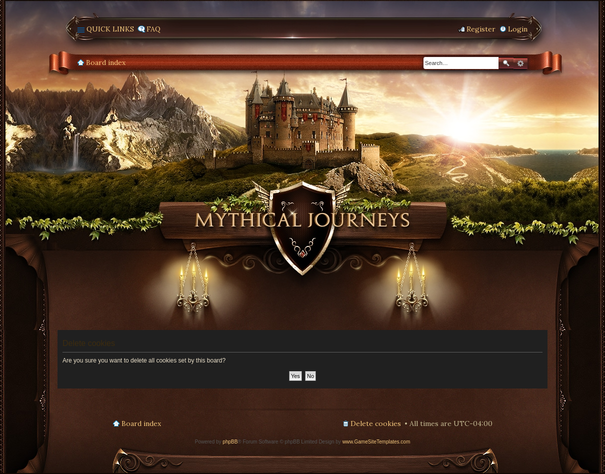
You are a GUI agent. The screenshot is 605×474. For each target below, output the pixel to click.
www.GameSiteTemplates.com (376, 441)
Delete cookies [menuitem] (375, 423)
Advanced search (521, 63)
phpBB (230, 441)
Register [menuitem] (481, 29)
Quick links (110, 29)
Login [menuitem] (518, 29)
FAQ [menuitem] (153, 29)
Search (506, 63)
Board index (106, 62)
